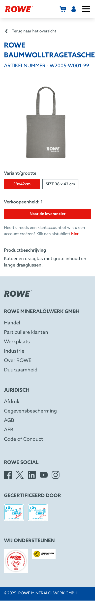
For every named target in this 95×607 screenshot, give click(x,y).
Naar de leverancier (47, 214)
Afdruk (11, 402)
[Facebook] (8, 475)
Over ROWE (17, 361)
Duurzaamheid (20, 370)
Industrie (14, 351)
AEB (8, 430)
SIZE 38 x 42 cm (60, 184)
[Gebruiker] (73, 9)
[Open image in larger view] (47, 122)
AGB (9, 421)
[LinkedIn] (32, 475)
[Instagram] (56, 475)
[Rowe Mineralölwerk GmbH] (19, 9)
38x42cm (22, 184)
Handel (12, 323)
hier (74, 234)
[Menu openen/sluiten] (86, 9)
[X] (20, 475)
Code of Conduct (23, 439)
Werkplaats (17, 342)
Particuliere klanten (26, 333)
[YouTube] (44, 475)
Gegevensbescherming (30, 411)
